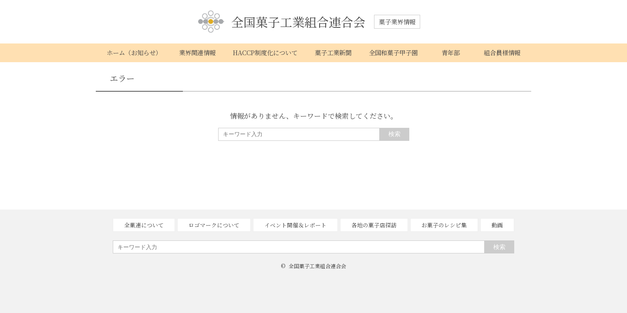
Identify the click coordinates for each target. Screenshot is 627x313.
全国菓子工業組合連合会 (281, 21)
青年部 (451, 52)
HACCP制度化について (265, 52)
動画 (497, 225)
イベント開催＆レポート (295, 225)
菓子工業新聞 (333, 52)
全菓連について (144, 225)
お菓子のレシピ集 (444, 225)
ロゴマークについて (214, 225)
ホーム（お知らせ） (134, 52)
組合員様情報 (502, 52)
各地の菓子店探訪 (374, 225)
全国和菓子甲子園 (393, 52)
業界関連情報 (197, 52)
